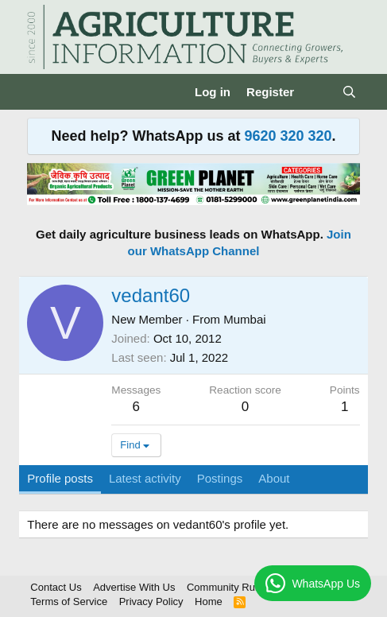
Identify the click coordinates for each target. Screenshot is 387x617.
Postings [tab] (220, 478)
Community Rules (228, 587)
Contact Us (55, 587)
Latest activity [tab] (145, 478)
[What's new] (317, 92)
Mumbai (244, 319)
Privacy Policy (151, 601)
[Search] (348, 92)
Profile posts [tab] (60, 478)
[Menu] (41, 92)
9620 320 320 (287, 136)
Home (209, 601)
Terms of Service (68, 601)
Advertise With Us (134, 587)
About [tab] (273, 478)
